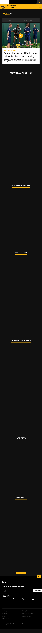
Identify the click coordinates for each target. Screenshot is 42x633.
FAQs (3, 616)
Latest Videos (28, 20)
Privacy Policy (25, 611)
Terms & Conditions (27, 613)
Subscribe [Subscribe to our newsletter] (38, 590)
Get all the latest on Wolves (13, 587)
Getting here (5, 611)
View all (22, 573)
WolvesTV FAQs (6, 619)
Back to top (38, 576)
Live (10, 20)
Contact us (5, 613)
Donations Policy (26, 616)
